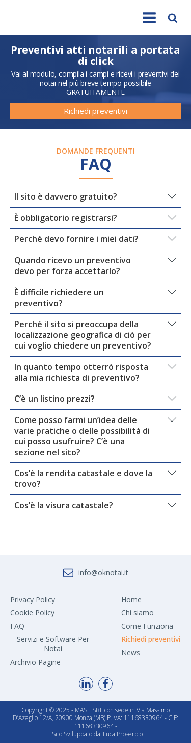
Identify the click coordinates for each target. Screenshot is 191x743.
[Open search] (173, 17)
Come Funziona (147, 626)
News (130, 652)
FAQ (17, 626)
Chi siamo (137, 612)
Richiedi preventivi (95, 111)
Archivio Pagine (35, 662)
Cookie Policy (32, 612)
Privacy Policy (32, 599)
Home (131, 599)
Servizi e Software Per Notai (53, 643)
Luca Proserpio (123, 734)
